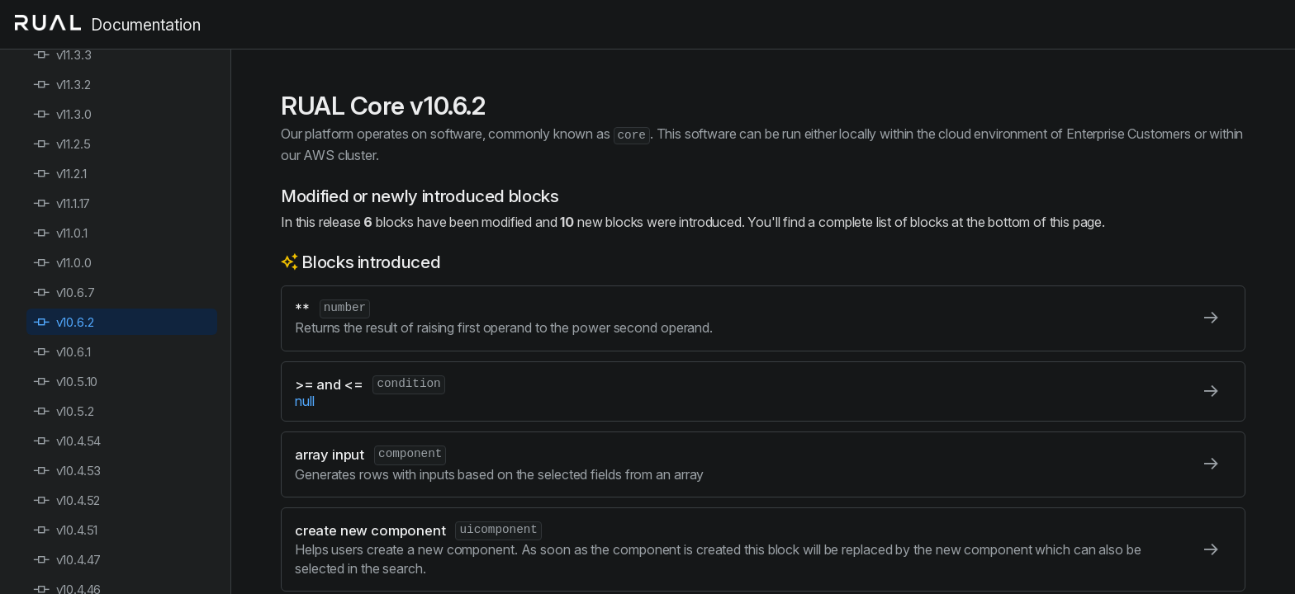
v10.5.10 (65, 381)
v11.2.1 (60, 174)
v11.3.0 (62, 114)
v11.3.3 (62, 55)
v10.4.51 (65, 530)
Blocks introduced (370, 262)
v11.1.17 (61, 203)
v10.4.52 (66, 500)
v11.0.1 (60, 233)
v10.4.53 (67, 470)
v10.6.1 (62, 352)
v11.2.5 (62, 144)
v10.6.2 (63, 322)
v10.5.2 (63, 411)
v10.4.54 (67, 441)
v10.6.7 (64, 292)
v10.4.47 (67, 560)
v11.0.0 (62, 263)
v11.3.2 (62, 84)
